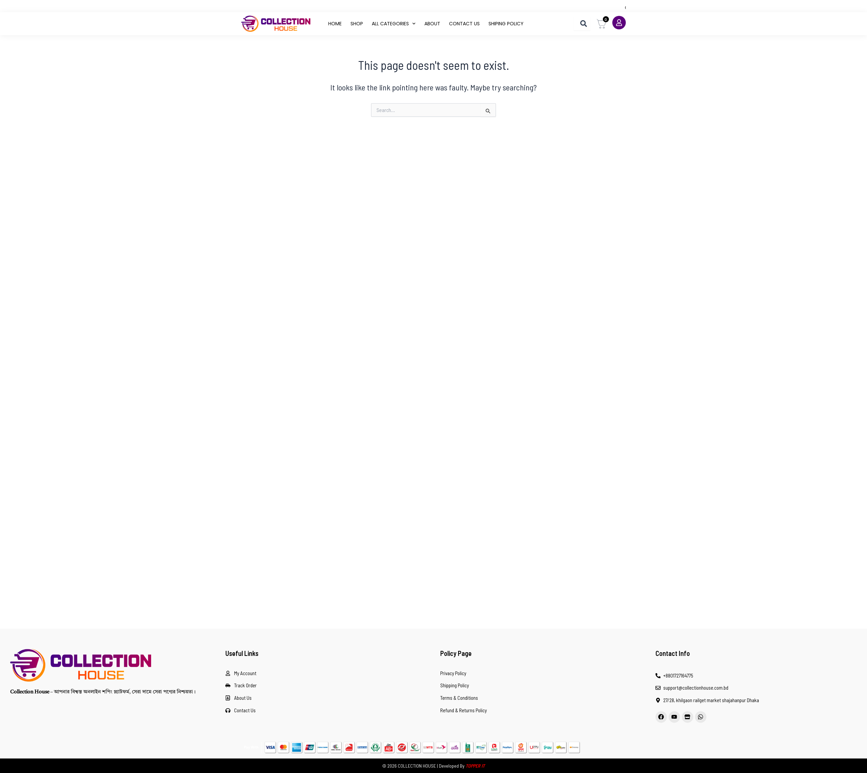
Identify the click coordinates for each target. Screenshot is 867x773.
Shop (357, 23)
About (432, 23)
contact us (464, 23)
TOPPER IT (475, 766)
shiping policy (506, 23)
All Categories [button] (394, 24)
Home (335, 23)
